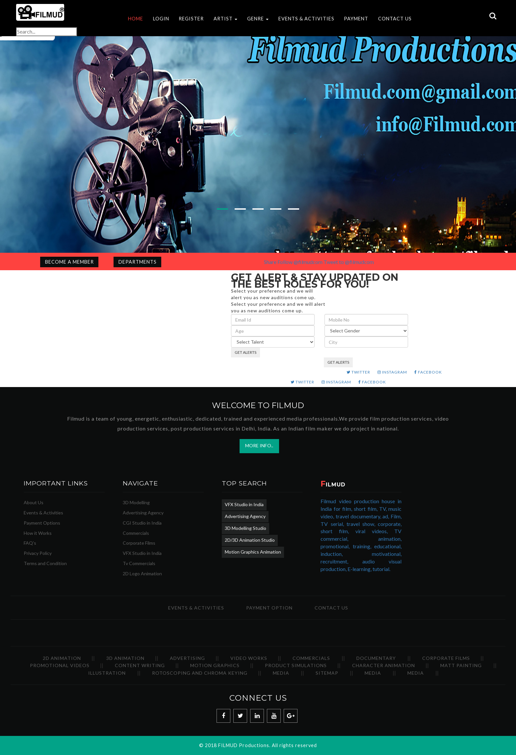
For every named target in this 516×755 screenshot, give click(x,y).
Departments (137, 262)
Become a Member (69, 262)
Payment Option (269, 608)
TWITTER (358, 372)
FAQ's (30, 543)
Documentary (376, 658)
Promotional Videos (60, 665)
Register (191, 18)
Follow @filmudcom (299, 262)
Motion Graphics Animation (253, 552)
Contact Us (395, 18)
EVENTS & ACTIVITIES (306, 18)
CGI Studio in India (142, 523)
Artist (225, 18)
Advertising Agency (143, 513)
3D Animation (125, 658)
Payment (356, 18)
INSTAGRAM (392, 372)
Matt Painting (461, 665)
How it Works (38, 533)
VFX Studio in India (142, 553)
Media (281, 673)
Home (135, 18)
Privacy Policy (38, 553)
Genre (258, 18)
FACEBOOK (428, 372)
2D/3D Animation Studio (250, 540)
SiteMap (327, 673)
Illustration (107, 673)
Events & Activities (43, 513)
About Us (33, 503)
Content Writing (140, 665)
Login (161, 18)
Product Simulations (296, 665)
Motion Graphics (215, 665)
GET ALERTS (245, 352)
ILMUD (333, 485)
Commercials (136, 533)
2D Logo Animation (142, 574)
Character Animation (383, 665)
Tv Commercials (139, 563)
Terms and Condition (45, 563)
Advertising (187, 658)
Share (270, 262)
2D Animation (62, 658)
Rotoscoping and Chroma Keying (199, 673)
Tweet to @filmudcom (348, 262)
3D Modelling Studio (245, 528)
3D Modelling (136, 503)
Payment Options (42, 523)
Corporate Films (139, 543)
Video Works (248, 658)
